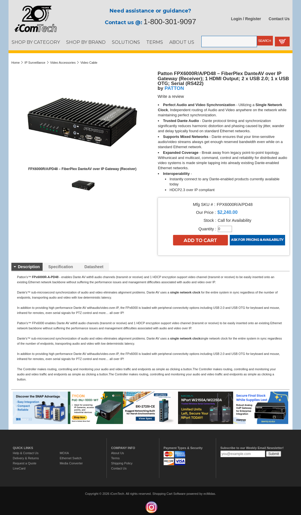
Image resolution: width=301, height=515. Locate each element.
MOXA (64, 453)
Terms (115, 458)
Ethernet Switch (70, 458)
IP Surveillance (34, 62)
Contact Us (279, 18)
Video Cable (88, 62)
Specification (60, 266)
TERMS (154, 42)
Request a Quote (24, 463)
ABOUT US (181, 42)
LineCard (19, 468)
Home (15, 62)
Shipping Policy (121, 463)
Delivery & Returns (26, 458)
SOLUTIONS (126, 42)
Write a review (171, 96)
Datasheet (93, 266)
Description (29, 266)
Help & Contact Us (25, 453)
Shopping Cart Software (169, 493)
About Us (117, 453)
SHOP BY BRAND (86, 42)
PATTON (174, 88)
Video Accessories (63, 62)
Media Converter (71, 463)
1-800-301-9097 (170, 21)
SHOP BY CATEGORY (36, 42)
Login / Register (246, 18)
